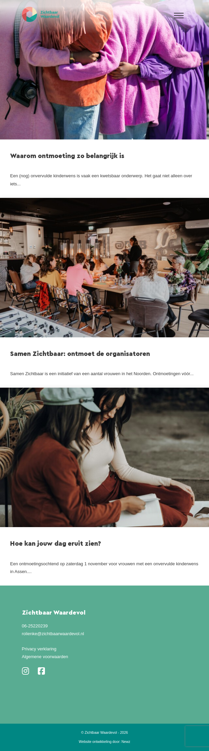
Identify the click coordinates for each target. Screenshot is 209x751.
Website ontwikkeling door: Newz (104, 742)
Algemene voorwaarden (45, 656)
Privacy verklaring (39, 648)
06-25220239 (35, 625)
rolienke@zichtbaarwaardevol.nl (53, 633)
